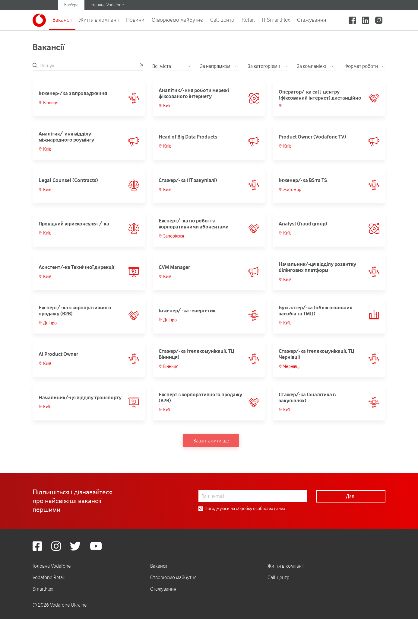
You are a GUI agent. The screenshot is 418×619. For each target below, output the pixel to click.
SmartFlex (43, 589)
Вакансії (62, 19)
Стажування (311, 19)
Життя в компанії (99, 19)
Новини (135, 19)
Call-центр (222, 19)
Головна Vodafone (107, 5)
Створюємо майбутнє (177, 19)
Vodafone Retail (49, 577)
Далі (351, 496)
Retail (248, 19)
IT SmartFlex (276, 19)
